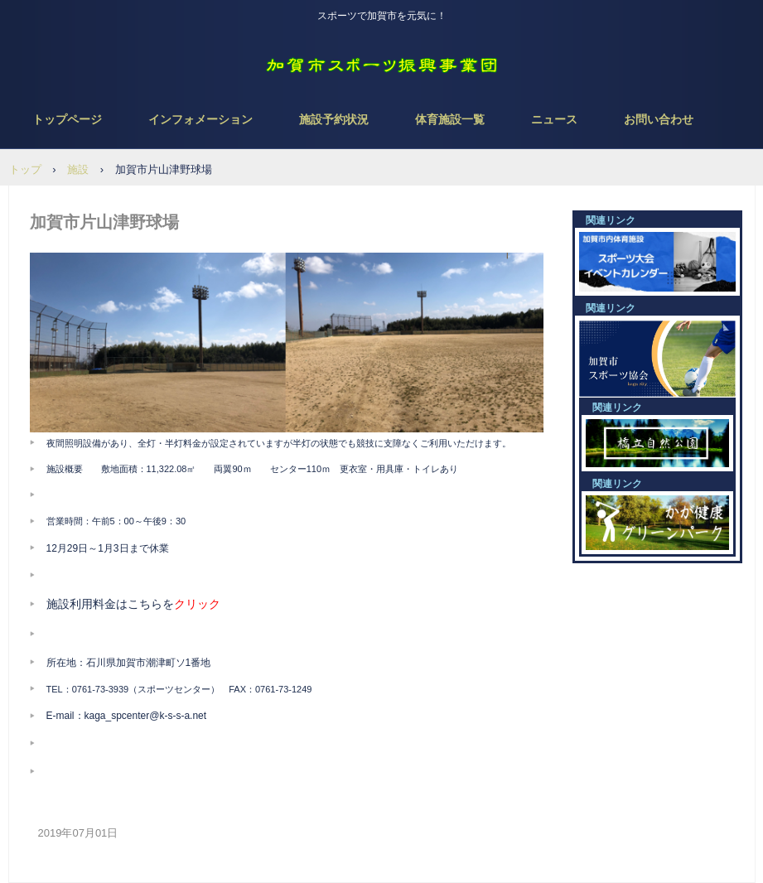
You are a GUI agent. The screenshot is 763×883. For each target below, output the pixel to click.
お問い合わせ (658, 119)
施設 (78, 169)
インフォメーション (200, 119)
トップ (25, 169)
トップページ (67, 119)
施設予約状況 (334, 119)
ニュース (554, 119)
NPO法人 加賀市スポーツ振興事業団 (382, 66)
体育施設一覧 (450, 119)
